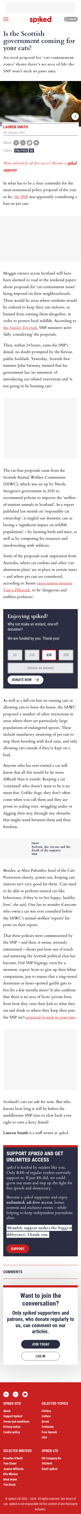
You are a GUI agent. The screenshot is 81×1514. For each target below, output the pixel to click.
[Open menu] (6, 19)
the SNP (21, 197)
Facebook (6, 1394)
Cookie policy (11, 1432)
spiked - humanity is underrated (40, 20)
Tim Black (9, 1484)
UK (31, 150)
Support (18, 1249)
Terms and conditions (16, 1421)
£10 (32, 655)
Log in (70, 19)
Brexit (45, 1421)
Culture (46, 1416)
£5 (15, 655)
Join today (40, 1344)
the (20, 327)
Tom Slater (10, 1463)
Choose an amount (40, 668)
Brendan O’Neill (13, 1458)
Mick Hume (10, 1479)
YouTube (25, 1394)
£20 (49, 655)
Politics (21, 150)
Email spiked (49, 1469)
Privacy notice (12, 1426)
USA (44, 1437)
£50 (66, 655)
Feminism (48, 1426)
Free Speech (49, 1432)
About (6, 1411)
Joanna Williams (13, 1469)
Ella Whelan (10, 1474)
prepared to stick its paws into (51, 1017)
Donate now (22, 680)
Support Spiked (12, 1416)
